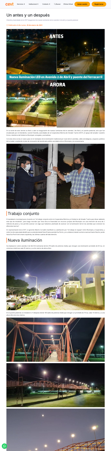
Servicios (21, 4)
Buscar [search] (57, 4)
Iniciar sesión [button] (82, 4)
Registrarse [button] (99, 4)
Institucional (34, 4)
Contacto (46, 4)
